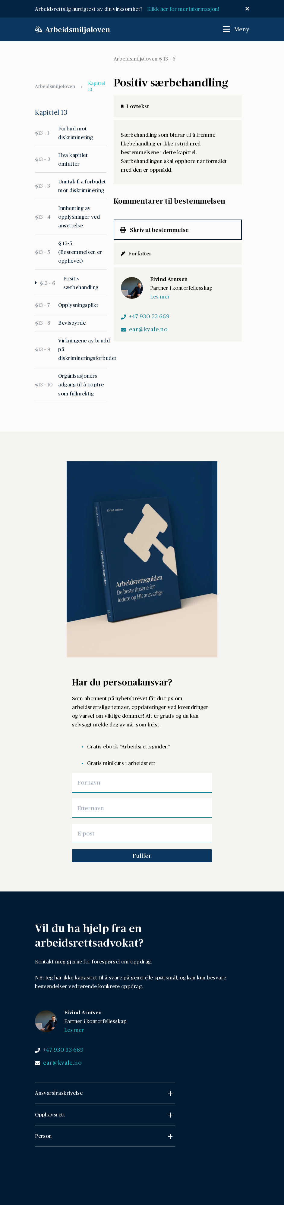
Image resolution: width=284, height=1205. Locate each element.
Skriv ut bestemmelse (154, 229)
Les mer (160, 296)
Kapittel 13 (96, 86)
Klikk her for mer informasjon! (184, 8)
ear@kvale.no (148, 329)
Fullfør (142, 855)
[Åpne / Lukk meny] (236, 29)
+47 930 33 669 (149, 316)
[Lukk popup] (247, 8)
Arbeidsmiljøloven (55, 86)
